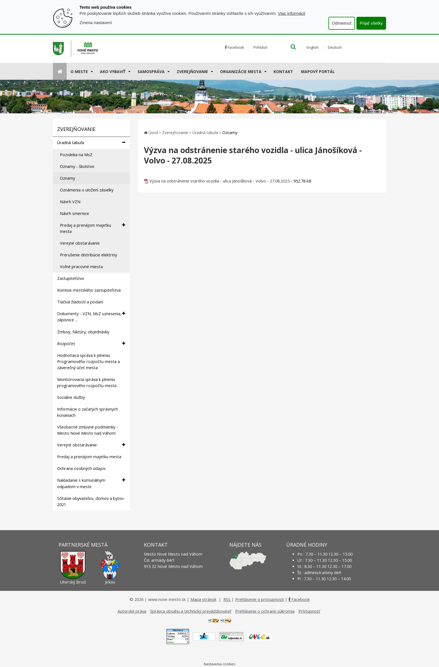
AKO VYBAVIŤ (112, 71)
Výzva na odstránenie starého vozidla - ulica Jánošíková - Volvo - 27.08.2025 (219, 181)
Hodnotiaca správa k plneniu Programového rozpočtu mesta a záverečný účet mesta (88, 361)
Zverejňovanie (192, 71)
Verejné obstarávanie (80, 243)
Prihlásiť (260, 47)
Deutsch (335, 47)
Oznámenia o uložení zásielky (86, 190)
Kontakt (283, 71)
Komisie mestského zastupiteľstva (89, 290)
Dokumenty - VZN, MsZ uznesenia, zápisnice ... (91, 316)
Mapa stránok (203, 599)
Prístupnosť (309, 611)
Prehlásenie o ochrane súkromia (265, 611)
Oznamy (67, 178)
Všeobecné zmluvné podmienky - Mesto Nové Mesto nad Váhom (87, 430)
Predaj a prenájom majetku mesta (92, 228)
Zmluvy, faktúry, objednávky (83, 331)
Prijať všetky (371, 23)
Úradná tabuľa (91, 143)
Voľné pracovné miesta (81, 266)
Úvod (153, 132)
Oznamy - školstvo (77, 166)
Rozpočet (91, 344)
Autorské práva (132, 611)
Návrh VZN (70, 201)
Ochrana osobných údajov (81, 468)
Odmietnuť (342, 23)
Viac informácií (291, 13)
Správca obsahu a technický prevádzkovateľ (190, 611)
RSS (227, 599)
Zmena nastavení (96, 22)
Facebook (234, 47)
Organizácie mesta (240, 71)
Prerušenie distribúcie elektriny (88, 255)
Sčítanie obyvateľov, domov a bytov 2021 (90, 501)
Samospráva (151, 71)
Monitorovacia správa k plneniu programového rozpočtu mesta (86, 382)
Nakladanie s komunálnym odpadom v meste (91, 483)
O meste (79, 71)
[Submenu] (91, 71)
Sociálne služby (71, 397)
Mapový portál (318, 71)
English (313, 47)
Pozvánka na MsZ (76, 154)
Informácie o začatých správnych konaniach (87, 412)
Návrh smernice (74, 213)
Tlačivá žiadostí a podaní (80, 302)
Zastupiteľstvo (70, 278)
